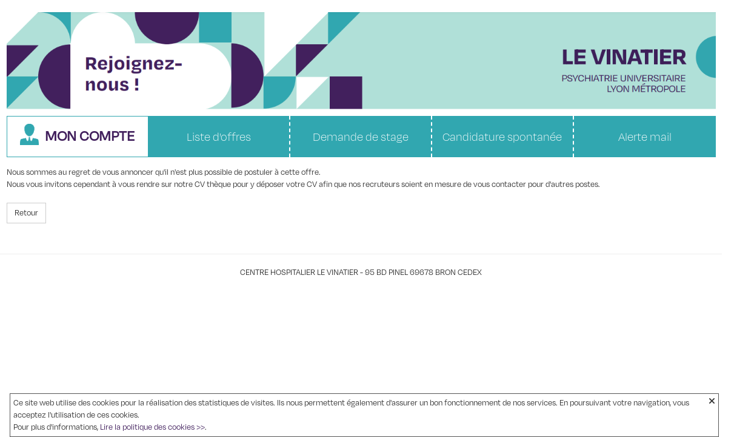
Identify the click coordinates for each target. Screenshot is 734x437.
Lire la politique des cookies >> (152, 427)
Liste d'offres (219, 137)
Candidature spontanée (502, 137)
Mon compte (77, 135)
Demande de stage (361, 137)
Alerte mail (645, 137)
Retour (26, 213)
